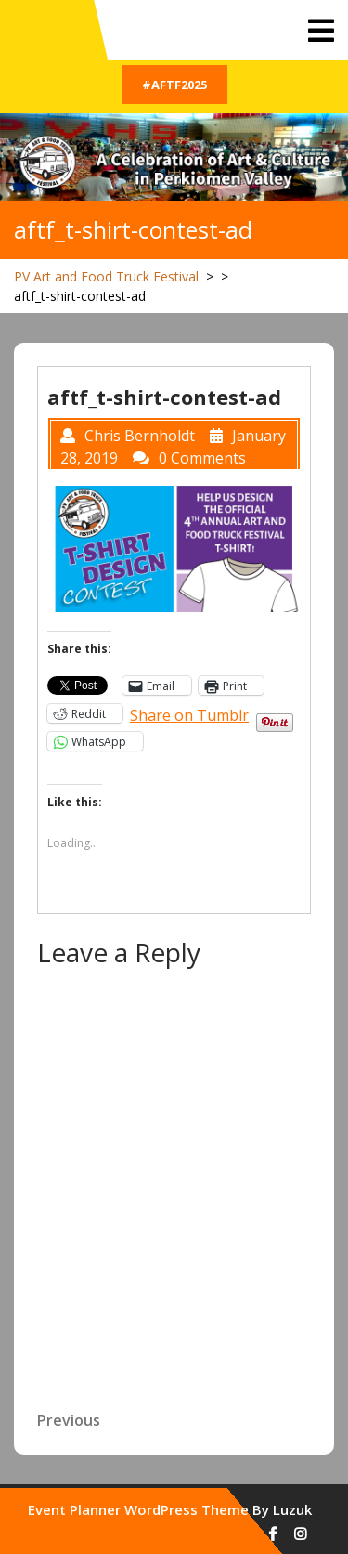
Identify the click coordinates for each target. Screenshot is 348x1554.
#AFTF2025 (174, 84)
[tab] (321, 31)
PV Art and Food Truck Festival (106, 276)
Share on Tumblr (189, 713)
